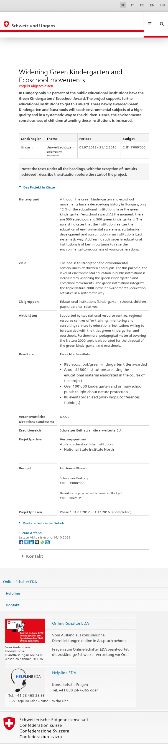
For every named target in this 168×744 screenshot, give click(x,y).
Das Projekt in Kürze (38, 175)
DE (123, 5)
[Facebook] (21, 530)
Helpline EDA (64, 660)
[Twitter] (26, 530)
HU (162, 5)
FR (142, 5)
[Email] (47, 530)
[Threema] (37, 530)
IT (132, 5)
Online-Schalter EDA (20, 569)
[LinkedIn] (32, 530)
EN (152, 5)
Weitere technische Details (43, 511)
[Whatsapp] (42, 530)
